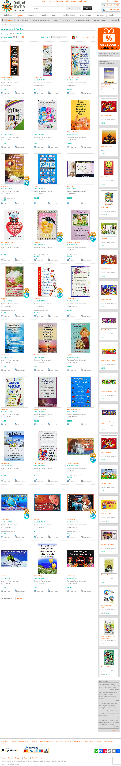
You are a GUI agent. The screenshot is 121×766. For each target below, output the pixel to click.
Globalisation (5, 520)
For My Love (38, 78)
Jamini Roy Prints (22, 20)
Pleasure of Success (40, 355)
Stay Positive (5, 463)
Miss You (70, 186)
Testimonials (58, 1)
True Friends (71, 520)
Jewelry (55, 15)
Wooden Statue (108, 741)
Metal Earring (89, 741)
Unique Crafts (85, 15)
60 (19, 37)
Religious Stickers (100, 20)
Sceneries (114, 20)
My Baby (36, 520)
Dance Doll (68, 741)
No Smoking (71, 576)
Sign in (116, 1)
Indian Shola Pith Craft (46, 741)
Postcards (66, 20)
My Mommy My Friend (74, 409)
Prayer (36, 186)
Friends (36, 132)
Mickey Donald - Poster (107, 330)
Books (111, 15)
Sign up (109, 1)
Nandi (14, 741)
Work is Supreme (6, 78)
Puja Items (100, 15)
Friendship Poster (106, 268)
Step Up (3, 132)
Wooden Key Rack (106, 146)
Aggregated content (4, 742)
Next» (19, 598)
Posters (7, 25)
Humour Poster (105, 177)
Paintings (8, 15)
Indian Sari (59, 741)
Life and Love (5, 186)
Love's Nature (71, 299)
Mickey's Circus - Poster (108, 360)
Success (3, 576)
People (56, 20)
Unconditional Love (7, 242)
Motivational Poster (106, 115)
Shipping (18, 758)
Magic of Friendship (40, 409)
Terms (10, 758)
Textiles (44, 15)
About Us (35, 758)
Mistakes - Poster (106, 575)
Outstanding (38, 576)
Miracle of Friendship (73, 242)
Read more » (115, 730)
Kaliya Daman (78, 741)
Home (35, 1)
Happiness (4, 299)
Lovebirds (37, 242)
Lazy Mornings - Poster (107, 544)
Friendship (37, 299)
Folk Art (34, 741)
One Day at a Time (73, 78)
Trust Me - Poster (106, 513)
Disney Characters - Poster (109, 391)
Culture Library (45, 1)
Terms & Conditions (78, 1)
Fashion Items (69, 15)
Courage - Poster (106, 483)
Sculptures (32, 15)
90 (23, 37)
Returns (26, 758)
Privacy (3, 758)
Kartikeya (98, 741)
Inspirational (8, 20)
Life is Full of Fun (39, 463)
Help (67, 1)
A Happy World (72, 132)
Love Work (4, 409)
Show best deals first (87, 37)
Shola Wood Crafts (24, 741)
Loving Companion (73, 463)
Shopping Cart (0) (113, 5)
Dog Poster (104, 238)
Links (43, 758)
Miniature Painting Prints (41, 20)
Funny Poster (105, 207)
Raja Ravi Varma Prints (82, 20)
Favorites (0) (114, 10)
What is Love (5, 355)
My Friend (70, 355)
